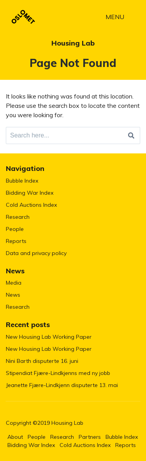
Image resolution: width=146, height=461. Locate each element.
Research (18, 216)
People (15, 228)
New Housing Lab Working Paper (48, 336)
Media (13, 282)
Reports (16, 241)
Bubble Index (22, 180)
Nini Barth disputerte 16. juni (42, 360)
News (13, 294)
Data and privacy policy (36, 253)
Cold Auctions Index (31, 204)
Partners (90, 436)
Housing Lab (73, 43)
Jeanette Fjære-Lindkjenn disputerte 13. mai (62, 385)
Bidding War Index (29, 192)
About (15, 436)
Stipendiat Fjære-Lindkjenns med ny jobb (58, 373)
